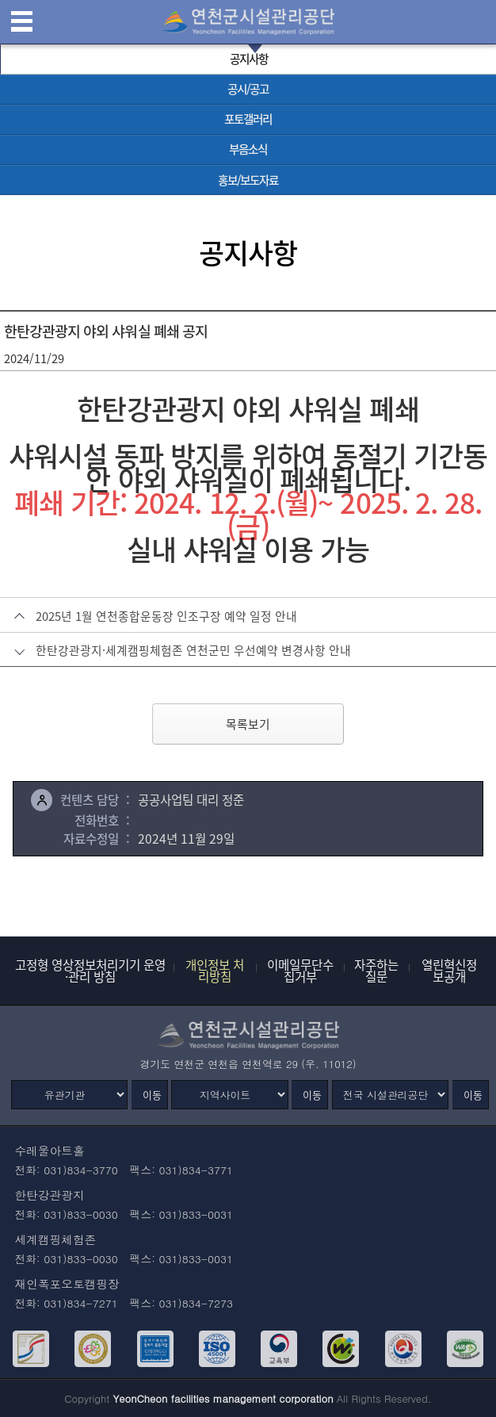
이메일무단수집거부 (300, 971)
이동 (152, 1094)
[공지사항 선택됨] (248, 59)
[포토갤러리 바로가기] (248, 120)
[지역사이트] (229, 1094)
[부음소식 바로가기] (248, 150)
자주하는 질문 (376, 971)
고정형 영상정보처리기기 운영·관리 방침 (90, 971)
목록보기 (248, 724)
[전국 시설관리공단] (390, 1094)
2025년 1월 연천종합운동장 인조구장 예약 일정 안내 (166, 616)
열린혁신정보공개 (449, 971)
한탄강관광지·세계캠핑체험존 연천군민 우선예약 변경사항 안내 (193, 650)
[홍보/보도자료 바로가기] (248, 180)
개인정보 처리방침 (214, 971)
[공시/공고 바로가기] (248, 90)
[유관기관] (69, 1094)
